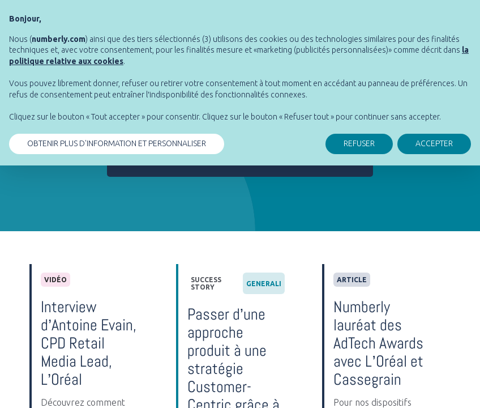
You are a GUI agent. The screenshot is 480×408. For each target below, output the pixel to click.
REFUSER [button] (359, 143)
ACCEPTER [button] (434, 143)
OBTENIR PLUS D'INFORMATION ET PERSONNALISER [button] (116, 143)
